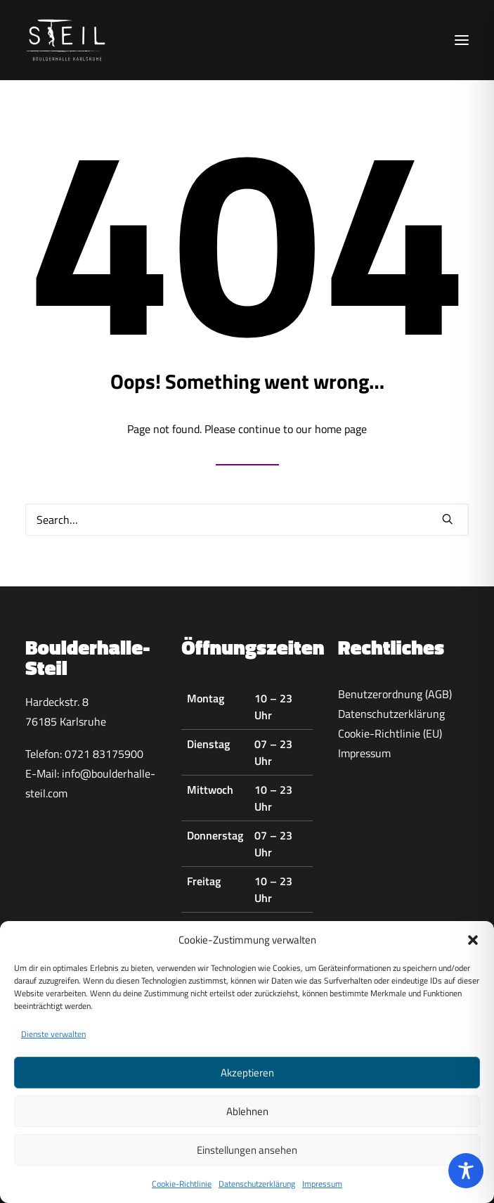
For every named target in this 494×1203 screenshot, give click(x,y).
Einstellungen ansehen (247, 1155)
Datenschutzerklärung (257, 1190)
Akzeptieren (247, 1078)
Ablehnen (247, 1117)
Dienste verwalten (53, 1040)
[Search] (247, 519)
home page (341, 428)
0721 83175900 (104, 753)
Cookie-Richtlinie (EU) (390, 733)
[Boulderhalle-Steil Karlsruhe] (67, 40)
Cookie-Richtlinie (182, 1190)
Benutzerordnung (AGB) (395, 694)
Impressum (322, 1190)
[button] (473, 946)
